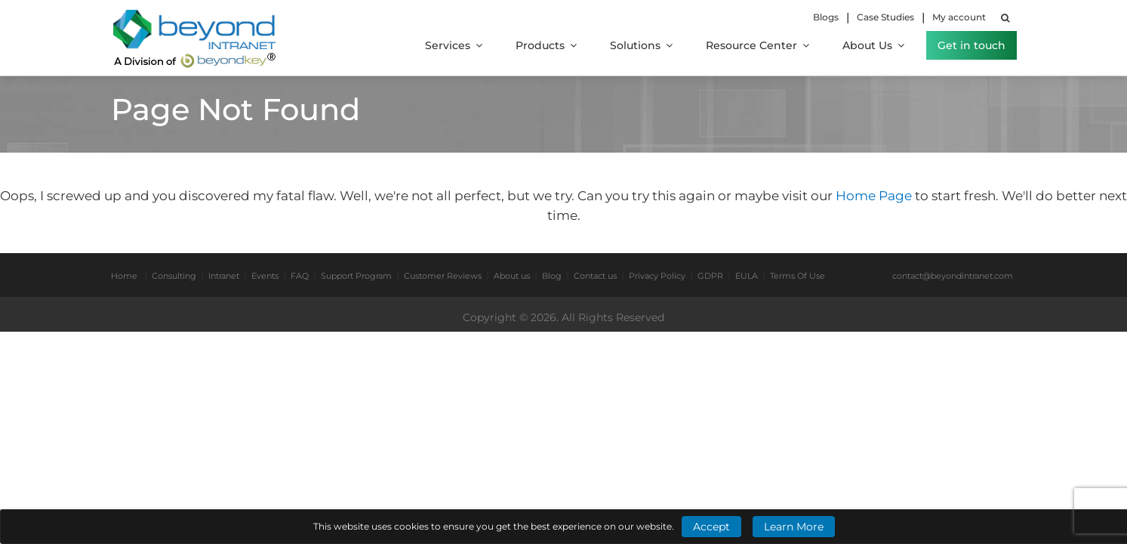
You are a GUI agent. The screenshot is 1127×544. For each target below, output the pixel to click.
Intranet (223, 275)
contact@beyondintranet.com (952, 275)
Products (546, 45)
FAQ (300, 275)
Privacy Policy (657, 275)
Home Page (875, 195)
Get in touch (971, 45)
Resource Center (757, 45)
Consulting (174, 275)
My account (959, 17)
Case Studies (885, 17)
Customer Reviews (443, 275)
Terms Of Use (797, 275)
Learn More (794, 526)
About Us (873, 45)
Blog (552, 275)
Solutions (641, 45)
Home (124, 275)
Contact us (595, 275)
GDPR (710, 275)
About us (512, 275)
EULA (746, 275)
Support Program (356, 275)
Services (453, 45)
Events (265, 275)
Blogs (826, 17)
